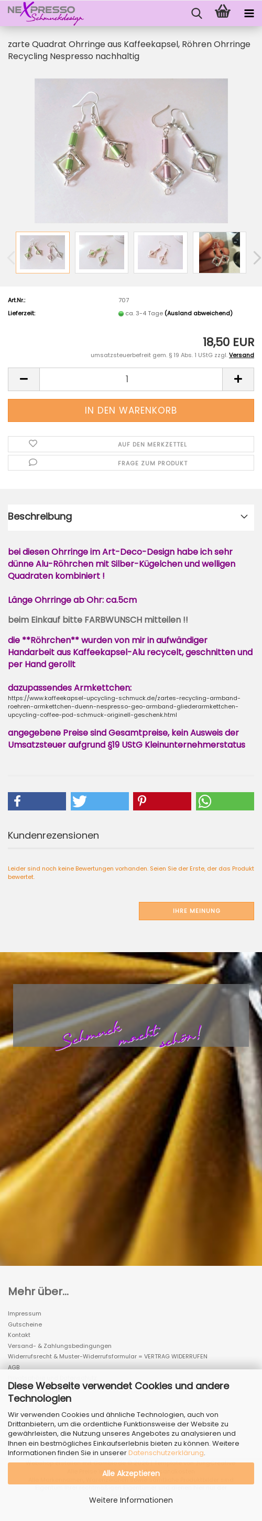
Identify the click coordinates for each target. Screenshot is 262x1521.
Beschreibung (40, 516)
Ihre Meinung (197, 911)
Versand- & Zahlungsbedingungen (60, 1346)
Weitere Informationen (131, 1500)
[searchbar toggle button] (196, 14)
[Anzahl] (131, 379)
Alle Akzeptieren (131, 1473)
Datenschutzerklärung (166, 1453)
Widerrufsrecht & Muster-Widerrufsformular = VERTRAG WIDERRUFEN (108, 1356)
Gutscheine (25, 1324)
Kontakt (19, 1335)
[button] (23, 379)
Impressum (24, 1313)
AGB (13, 1367)
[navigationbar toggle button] (249, 14)
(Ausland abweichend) (199, 313)
